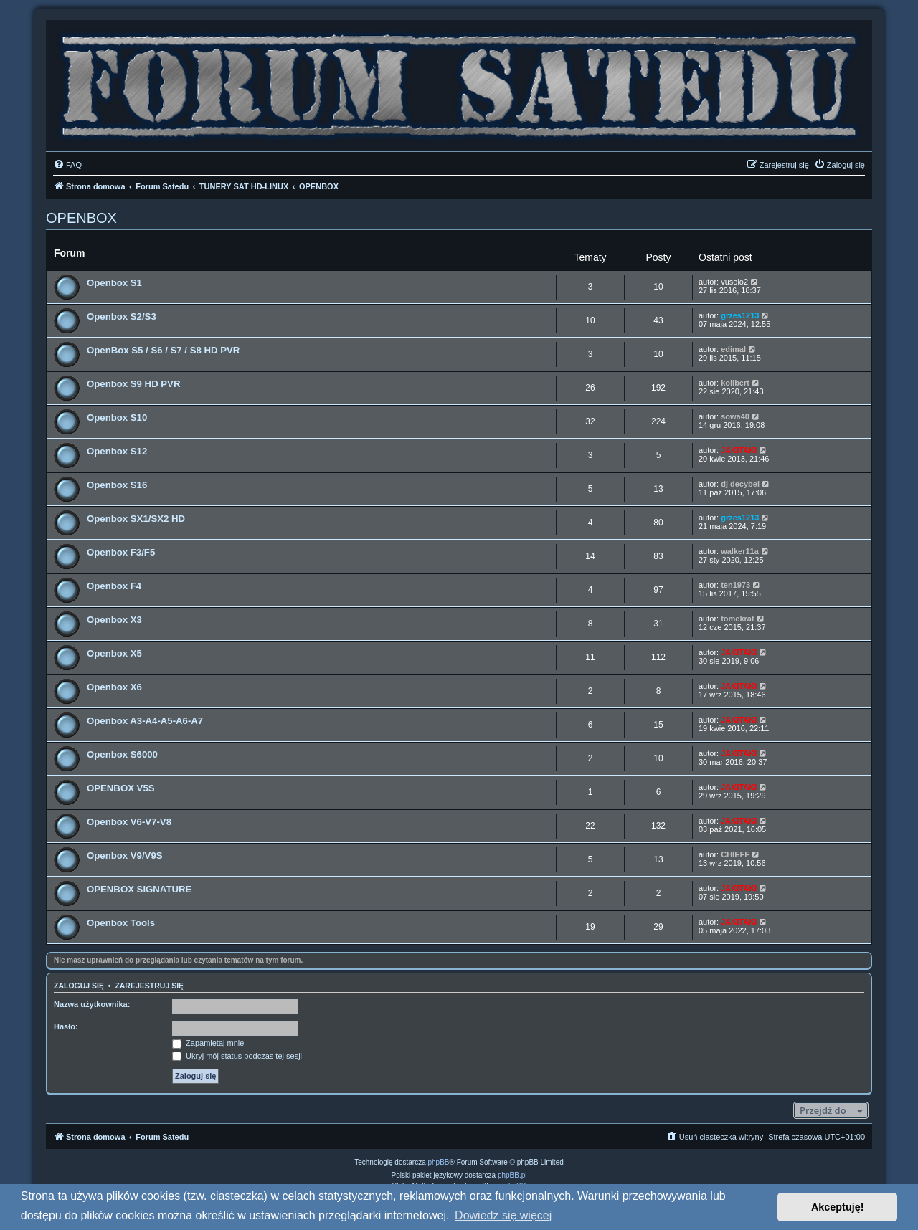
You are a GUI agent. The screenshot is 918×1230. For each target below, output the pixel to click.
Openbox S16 (117, 485)
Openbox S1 (114, 282)
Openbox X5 (114, 653)
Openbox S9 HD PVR (133, 383)
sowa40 (735, 416)
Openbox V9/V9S (125, 855)
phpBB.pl (512, 1175)
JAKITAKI (739, 450)
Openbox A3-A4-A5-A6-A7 (145, 720)
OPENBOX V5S (121, 788)
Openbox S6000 (122, 754)
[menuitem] (67, 164)
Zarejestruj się (149, 985)
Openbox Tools (121, 922)
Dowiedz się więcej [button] (503, 1215)
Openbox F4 (114, 586)
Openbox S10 (117, 417)
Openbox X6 (114, 687)
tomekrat (737, 618)
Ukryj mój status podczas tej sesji (237, 1056)
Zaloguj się (79, 985)
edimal (733, 349)
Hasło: (66, 1026)
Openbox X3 (114, 619)
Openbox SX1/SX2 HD (136, 518)
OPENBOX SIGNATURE (139, 889)
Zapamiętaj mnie (208, 1043)
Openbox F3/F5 (121, 552)
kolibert (735, 382)
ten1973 (735, 585)
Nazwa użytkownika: (92, 1004)
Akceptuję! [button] (837, 1207)
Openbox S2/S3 (121, 316)
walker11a (740, 551)
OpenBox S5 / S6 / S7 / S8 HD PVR (163, 350)
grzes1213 (740, 315)
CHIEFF (735, 854)
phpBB (439, 1162)
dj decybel (740, 484)
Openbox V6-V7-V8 (129, 821)
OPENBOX (81, 218)
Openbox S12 (117, 451)
